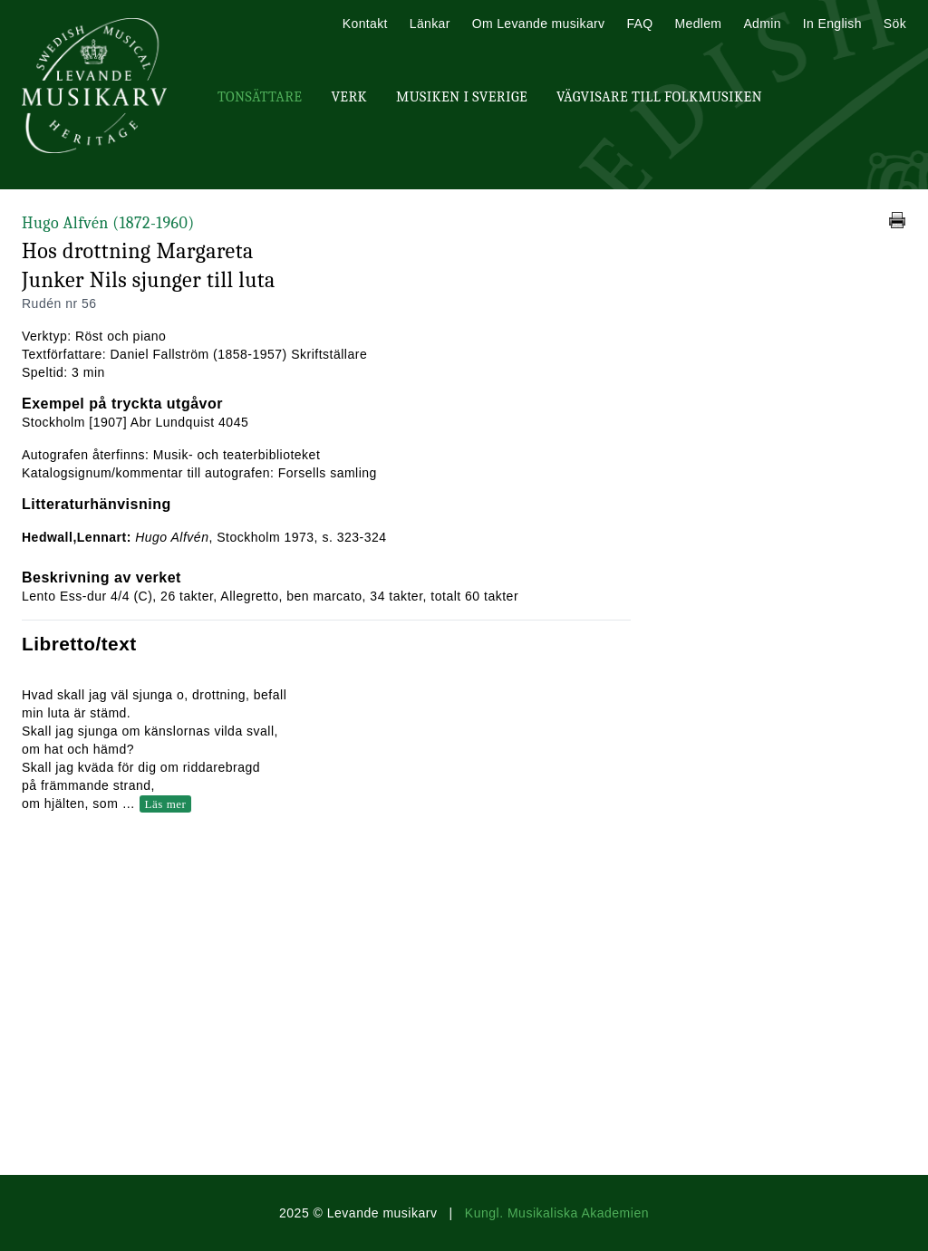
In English (832, 23)
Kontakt (365, 23)
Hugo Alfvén (108, 223)
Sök (895, 23)
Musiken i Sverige (461, 97)
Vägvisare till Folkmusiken (659, 97)
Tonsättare (260, 97)
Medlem (697, 23)
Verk (349, 97)
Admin (761, 23)
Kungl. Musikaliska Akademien (557, 1213)
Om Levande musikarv (538, 23)
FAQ (639, 23)
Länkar (430, 23)
